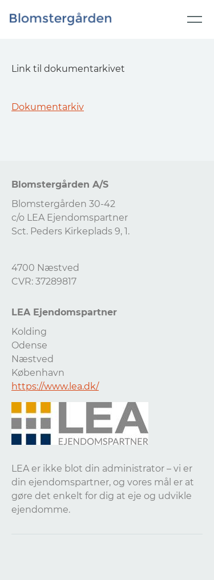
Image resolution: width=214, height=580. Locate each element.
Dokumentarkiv (47, 107)
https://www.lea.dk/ (55, 386)
